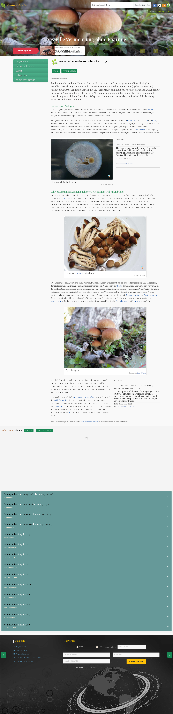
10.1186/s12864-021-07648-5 (128, 407)
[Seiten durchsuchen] (112, 5)
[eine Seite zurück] (3, 655)
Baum (150, 109)
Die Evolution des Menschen (27, 658)
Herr (81, 647)
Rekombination (133, 295)
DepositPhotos (141, 373)
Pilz (56, 109)
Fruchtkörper (138, 130)
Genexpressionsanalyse (84, 397)
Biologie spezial (31, 75)
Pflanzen (144, 120)
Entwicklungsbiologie (69, 70)
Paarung (136, 301)
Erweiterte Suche (142, 5)
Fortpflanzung (122, 301)
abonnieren (136, 661)
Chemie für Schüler (23, 661)
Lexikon (31, 70)
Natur (119, 286)
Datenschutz (20, 650)
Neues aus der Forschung (31, 79)
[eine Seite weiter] (169, 655)
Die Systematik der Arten (31, 66)
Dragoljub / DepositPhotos (163, 12)
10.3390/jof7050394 (126, 163)
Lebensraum (56, 301)
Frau (101, 647)
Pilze (154, 120)
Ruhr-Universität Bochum (89, 422)
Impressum (19, 646)
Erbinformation (151, 295)
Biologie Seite (16, 5)
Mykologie (56, 70)
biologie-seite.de (30, 61)
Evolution (131, 120)
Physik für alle (21, 654)
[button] (168, 5)
